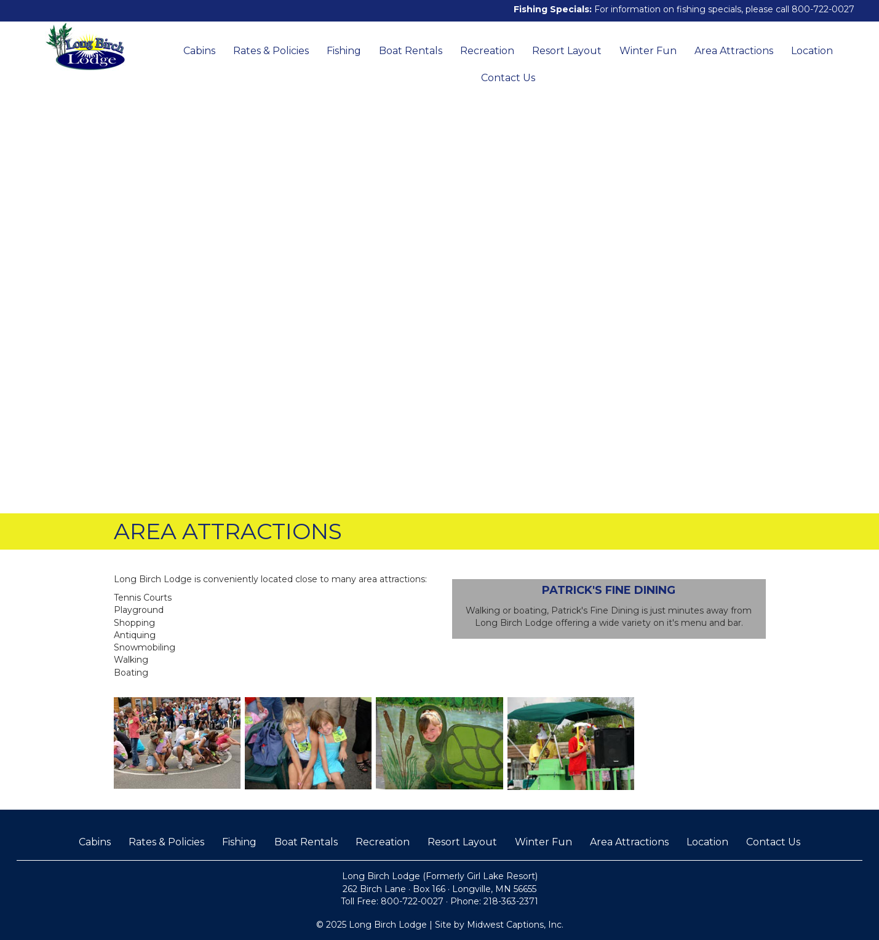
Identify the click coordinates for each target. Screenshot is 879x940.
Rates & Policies (271, 51)
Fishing (344, 51)
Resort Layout (567, 51)
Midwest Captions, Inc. (515, 924)
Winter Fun (648, 51)
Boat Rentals (410, 51)
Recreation (487, 51)
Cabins (199, 51)
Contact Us (508, 78)
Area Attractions (733, 51)
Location (812, 51)
